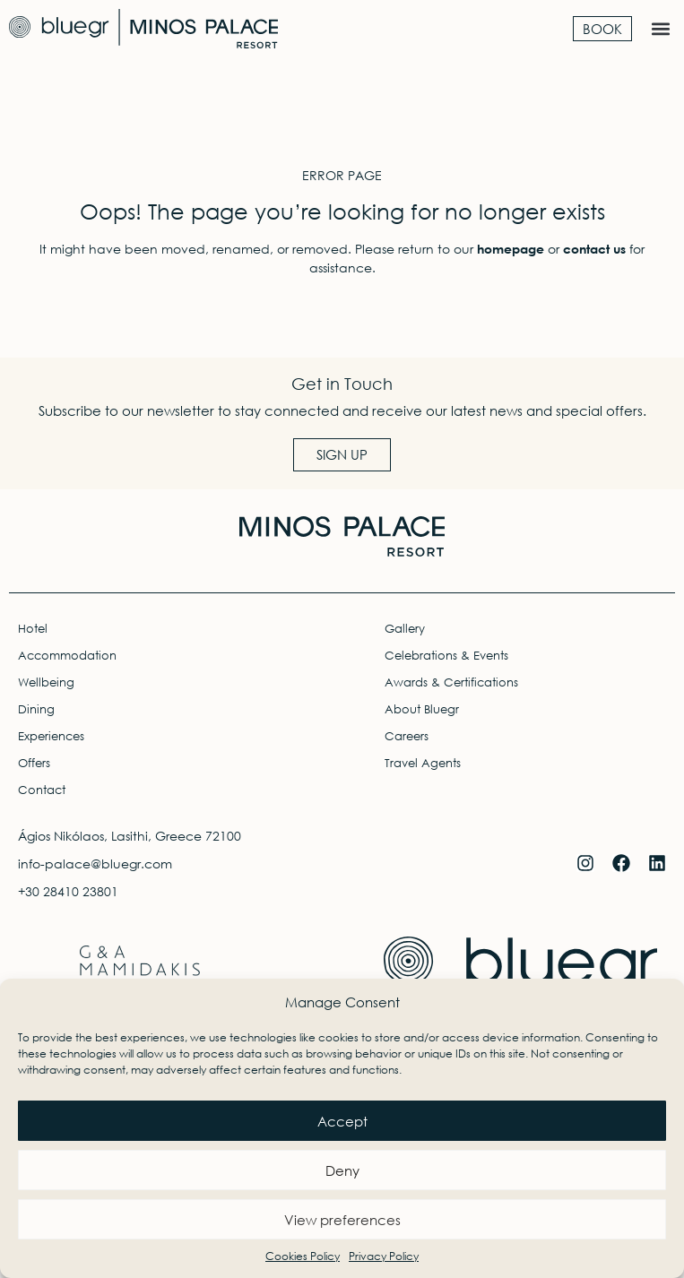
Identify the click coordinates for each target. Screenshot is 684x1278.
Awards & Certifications (451, 682)
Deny (342, 1170)
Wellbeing (46, 682)
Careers (407, 736)
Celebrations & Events (446, 655)
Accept (342, 1121)
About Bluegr (422, 709)
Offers (34, 763)
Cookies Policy (302, 1256)
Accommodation (67, 655)
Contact (41, 790)
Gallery (405, 628)
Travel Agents (423, 763)
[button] (660, 28)
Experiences (51, 736)
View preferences (342, 1220)
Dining (36, 709)
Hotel (33, 628)
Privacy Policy (384, 1256)
